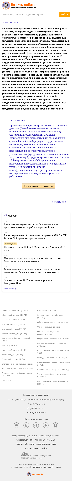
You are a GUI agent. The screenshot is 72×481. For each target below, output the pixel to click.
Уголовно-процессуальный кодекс (17, 368)
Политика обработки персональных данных (36, 444)
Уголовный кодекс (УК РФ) (14, 329)
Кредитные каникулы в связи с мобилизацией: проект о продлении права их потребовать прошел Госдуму (32, 226)
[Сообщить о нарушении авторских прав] (36, 455)
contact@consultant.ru (36, 412)
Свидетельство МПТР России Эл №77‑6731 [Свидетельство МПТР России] (35, 439)
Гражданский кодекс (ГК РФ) (15, 310)
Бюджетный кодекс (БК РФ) (14, 333)
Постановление (17, 120)
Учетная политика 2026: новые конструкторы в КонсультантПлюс (28, 282)
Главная (5, 22)
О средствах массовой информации (53, 338)
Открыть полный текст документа (38, 186)
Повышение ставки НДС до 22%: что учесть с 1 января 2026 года (34, 249)
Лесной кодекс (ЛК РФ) (12, 354)
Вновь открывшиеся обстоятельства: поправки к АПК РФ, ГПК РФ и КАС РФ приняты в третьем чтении (35, 237)
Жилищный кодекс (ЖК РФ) (14, 315)
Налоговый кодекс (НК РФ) (14, 319)
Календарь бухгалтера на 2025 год (53, 369)
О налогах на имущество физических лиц (48, 332)
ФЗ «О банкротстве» (46, 310)
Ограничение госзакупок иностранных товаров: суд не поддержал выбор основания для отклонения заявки (32, 271)
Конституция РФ (9, 345)
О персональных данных (48, 327)
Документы (14, 22)
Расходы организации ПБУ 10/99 (52, 357)
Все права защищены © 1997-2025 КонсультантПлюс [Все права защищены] (36, 435)
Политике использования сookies (45, 467)
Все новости (9, 289)
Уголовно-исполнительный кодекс (17, 364)
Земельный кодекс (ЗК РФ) (14, 350)
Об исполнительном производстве (52, 322)
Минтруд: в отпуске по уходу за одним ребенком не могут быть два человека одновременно (33, 260)
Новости (12, 215)
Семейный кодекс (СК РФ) (13, 359)
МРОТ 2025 (7, 380)
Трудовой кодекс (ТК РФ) (13, 324)
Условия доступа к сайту (36, 448)
